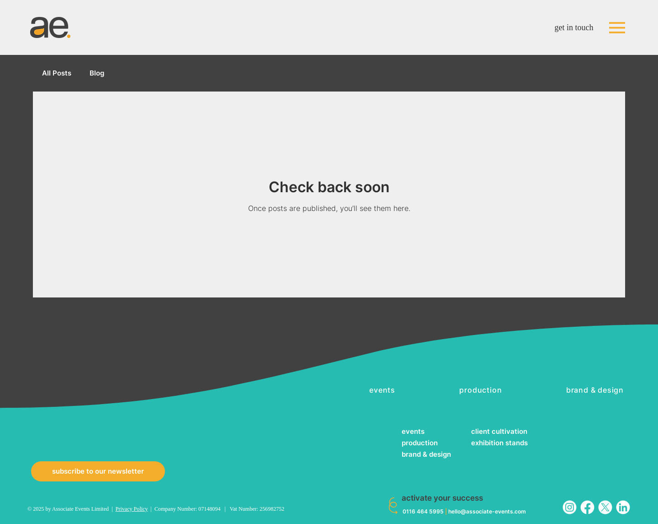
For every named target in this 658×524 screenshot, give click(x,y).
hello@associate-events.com (487, 511)
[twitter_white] (605, 507)
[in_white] (623, 507)
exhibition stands (499, 442)
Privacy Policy (132, 509)
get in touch (574, 27)
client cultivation (499, 431)
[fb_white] (587, 507)
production (420, 442)
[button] (98, 471)
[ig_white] (569, 507)
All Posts (56, 73)
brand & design (426, 454)
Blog (97, 73)
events (413, 431)
